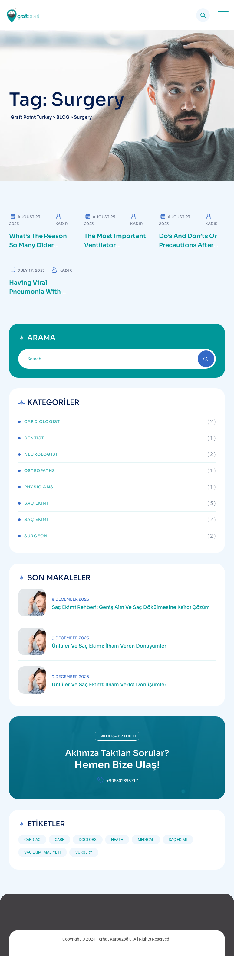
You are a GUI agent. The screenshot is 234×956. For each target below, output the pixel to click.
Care (59, 839)
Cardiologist (42, 421)
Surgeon (36, 535)
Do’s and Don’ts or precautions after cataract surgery (188, 245)
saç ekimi (178, 839)
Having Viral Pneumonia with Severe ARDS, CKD (37, 292)
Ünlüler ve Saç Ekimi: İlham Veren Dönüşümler (109, 646)
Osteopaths (39, 470)
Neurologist (41, 454)
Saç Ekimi (36, 503)
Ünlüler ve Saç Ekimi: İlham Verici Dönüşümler (109, 685)
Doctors (88, 839)
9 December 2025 (70, 599)
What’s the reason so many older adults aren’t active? (41, 245)
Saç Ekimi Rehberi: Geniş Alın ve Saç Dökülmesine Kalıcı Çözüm (131, 607)
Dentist (34, 438)
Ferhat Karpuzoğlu (114, 939)
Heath (117, 839)
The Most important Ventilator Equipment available (116, 245)
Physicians (38, 486)
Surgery (83, 852)
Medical (146, 839)
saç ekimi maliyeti (42, 852)
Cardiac (32, 839)
